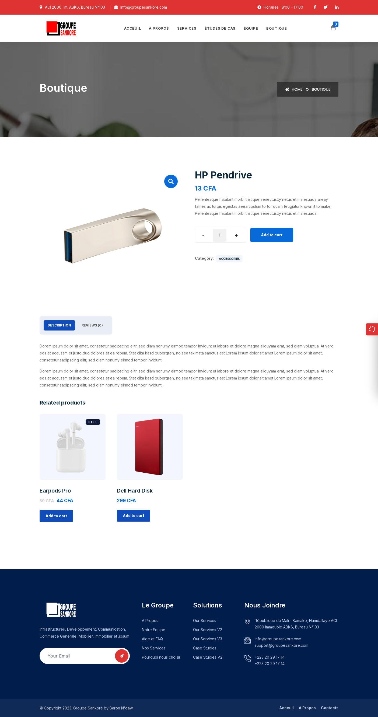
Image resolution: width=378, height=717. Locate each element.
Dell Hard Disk (135, 490)
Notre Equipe (153, 629)
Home (294, 89)
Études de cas (220, 28)
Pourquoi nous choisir (161, 657)
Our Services (204, 620)
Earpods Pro (55, 490)
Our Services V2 (207, 629)
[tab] (59, 325)
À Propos (150, 620)
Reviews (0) (92, 325)
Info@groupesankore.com (278, 639)
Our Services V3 (207, 639)
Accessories (229, 259)
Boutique (276, 28)
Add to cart (271, 235)
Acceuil (132, 28)
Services (187, 28)
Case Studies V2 (207, 657)
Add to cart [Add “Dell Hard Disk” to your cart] (133, 515)
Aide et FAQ (152, 639)
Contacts (329, 707)
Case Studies (204, 648)
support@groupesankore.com (281, 645)
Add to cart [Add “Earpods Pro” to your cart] (56, 516)
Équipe (251, 28)
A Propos (307, 707)
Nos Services (154, 648)
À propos (159, 28)
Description (59, 325)
